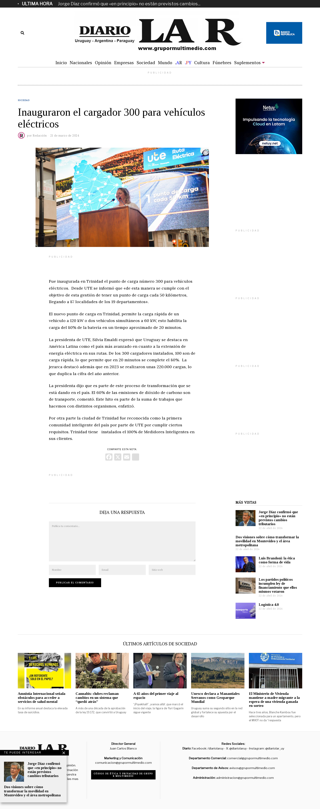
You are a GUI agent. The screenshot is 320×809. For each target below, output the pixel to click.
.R (178, 63)
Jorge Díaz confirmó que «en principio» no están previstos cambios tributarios (278, 518)
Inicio (61, 63)
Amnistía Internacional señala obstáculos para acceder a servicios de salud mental (41, 698)
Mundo (165, 63)
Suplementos (247, 63)
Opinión (103, 63)
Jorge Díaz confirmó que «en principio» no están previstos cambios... (129, 3)
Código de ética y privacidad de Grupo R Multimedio (123, 774)
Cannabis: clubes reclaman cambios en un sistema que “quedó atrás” (97, 698)
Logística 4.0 (269, 604)
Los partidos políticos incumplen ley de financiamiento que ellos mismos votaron (278, 585)
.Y (188, 63)
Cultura (202, 63)
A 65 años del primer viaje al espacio (155, 696)
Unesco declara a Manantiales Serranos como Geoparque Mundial (215, 698)
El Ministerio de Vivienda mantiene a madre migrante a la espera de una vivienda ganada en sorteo (274, 700)
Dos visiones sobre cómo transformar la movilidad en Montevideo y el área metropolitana (267, 541)
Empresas (124, 63)
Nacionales (81, 63)
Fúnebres (222, 63)
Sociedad (146, 63)
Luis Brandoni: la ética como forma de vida (277, 560)
